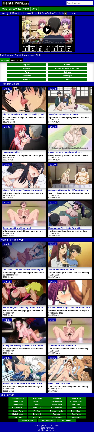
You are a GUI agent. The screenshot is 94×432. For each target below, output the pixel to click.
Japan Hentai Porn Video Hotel (17, 228)
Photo (19, 60)
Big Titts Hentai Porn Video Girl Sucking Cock (23, 114)
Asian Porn (76, 398)
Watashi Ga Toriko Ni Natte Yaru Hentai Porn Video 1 (26, 383)
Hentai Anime (18, 408)
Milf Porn (37, 411)
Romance (27, 76)
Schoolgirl (67, 76)
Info (13, 60)
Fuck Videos (18, 405)
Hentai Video (37, 408)
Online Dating (18, 398)
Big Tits (27, 65)
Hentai (37, 405)
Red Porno (76, 414)
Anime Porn (18, 401)
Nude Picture (17, 414)
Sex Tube (18, 417)
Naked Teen (76, 411)
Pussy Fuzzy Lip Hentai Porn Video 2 (65, 152)
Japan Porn (18, 411)
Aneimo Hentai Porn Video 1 (61, 269)
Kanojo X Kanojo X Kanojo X (67, 68)
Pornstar (56, 414)
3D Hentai (57, 398)
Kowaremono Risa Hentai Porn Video (65, 228)
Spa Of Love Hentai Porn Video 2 (63, 114)
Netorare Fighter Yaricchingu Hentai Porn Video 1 (25, 307)
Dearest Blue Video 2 (12, 152)
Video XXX (76, 417)
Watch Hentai (47, 420)
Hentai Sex (76, 408)
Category (5, 60)
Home (4, 9)
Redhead (67, 72)
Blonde (67, 65)
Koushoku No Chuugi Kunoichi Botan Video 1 (69, 307)
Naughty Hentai (56, 411)
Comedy (26, 68)
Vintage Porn (56, 417)
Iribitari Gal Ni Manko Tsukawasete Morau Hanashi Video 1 (29, 190)
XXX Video (66, 420)
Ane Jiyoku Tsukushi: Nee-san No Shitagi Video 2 (25, 269)
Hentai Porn (57, 405)
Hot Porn (76, 405)
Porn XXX (37, 414)
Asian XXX (37, 401)
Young (67, 79)
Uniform (26, 79)
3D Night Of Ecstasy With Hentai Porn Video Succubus (28, 345)
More (34, 9)
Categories (15, 9)
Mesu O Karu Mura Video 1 (60, 383)
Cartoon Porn (56, 401)
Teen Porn (37, 417)
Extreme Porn (76, 401)
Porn (27, 72)
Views (26, 9)
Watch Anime (27, 420)
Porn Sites (37, 398)
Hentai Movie (56, 408)
